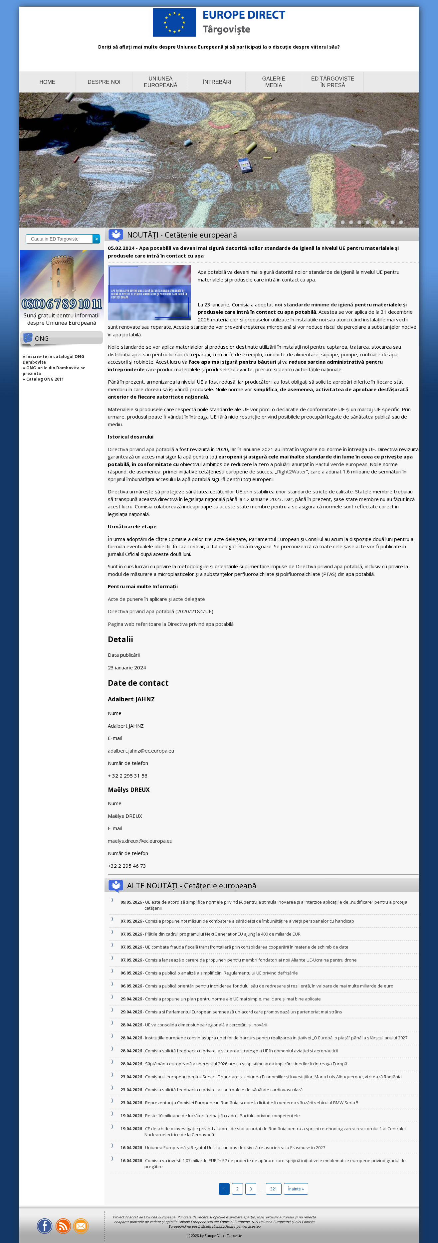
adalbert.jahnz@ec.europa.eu (141, 750)
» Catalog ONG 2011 (43, 379)
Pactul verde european (341, 464)
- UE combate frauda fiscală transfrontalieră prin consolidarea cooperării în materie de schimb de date (246, 947)
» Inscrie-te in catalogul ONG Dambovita (53, 359)
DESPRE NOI (104, 82)
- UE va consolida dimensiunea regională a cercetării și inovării (205, 1025)
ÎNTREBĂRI (217, 82)
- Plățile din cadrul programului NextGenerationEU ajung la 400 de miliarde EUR (222, 934)
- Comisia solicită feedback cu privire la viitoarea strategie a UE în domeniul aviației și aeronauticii (241, 1051)
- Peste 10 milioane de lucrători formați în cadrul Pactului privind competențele (222, 1116)
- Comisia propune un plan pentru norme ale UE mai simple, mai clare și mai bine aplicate (232, 999)
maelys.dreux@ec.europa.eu (140, 840)
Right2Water (291, 471)
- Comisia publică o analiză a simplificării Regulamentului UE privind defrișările (221, 973)
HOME (48, 82)
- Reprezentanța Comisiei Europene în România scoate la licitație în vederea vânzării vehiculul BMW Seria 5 (251, 1103)
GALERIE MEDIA (273, 82)
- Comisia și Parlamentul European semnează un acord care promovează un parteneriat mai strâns (243, 1012)
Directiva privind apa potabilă (141, 449)
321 (273, 1189)
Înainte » (296, 1189)
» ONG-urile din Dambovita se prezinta (54, 370)
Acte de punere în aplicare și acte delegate (156, 599)
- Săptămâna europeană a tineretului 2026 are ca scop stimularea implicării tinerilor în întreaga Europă (245, 1064)
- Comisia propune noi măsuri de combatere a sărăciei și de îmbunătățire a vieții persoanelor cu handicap (249, 921)
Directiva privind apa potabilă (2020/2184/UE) (160, 611)
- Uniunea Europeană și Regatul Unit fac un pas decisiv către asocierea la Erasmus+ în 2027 (234, 1148)
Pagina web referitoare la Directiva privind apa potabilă (171, 624)
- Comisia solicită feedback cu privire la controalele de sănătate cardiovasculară (223, 1090)
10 (402, 224)
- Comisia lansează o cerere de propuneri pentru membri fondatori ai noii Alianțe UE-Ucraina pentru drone (250, 960)
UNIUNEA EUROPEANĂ (160, 82)
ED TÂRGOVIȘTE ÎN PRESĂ (332, 82)
